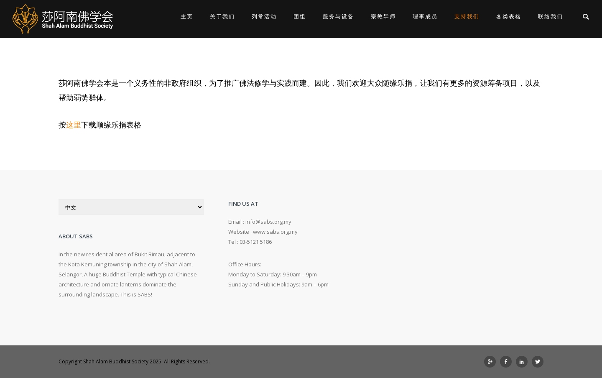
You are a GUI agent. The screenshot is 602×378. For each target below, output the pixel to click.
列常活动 (264, 16)
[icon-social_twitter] (537, 362)
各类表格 (508, 16)
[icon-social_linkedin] (524, 362)
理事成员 (425, 16)
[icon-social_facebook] (508, 362)
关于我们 (222, 16)
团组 (299, 16)
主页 (187, 16)
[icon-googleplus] (492, 362)
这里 (73, 125)
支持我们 (467, 16)
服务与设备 (338, 16)
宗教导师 (383, 16)
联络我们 (550, 16)
